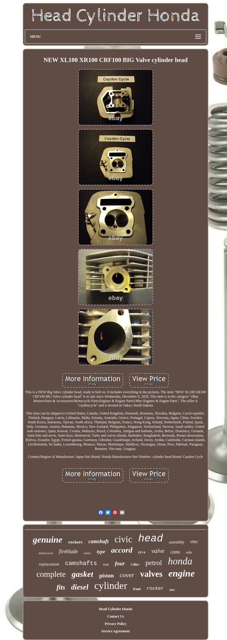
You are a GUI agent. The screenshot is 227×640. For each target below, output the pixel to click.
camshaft (98, 541)
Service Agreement (115, 631)
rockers (75, 542)
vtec (194, 541)
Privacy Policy (116, 624)
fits (60, 587)
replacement (49, 564)
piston (106, 575)
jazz (172, 589)
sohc (189, 552)
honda (180, 561)
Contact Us (115, 616)
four (120, 563)
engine (181, 573)
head (150, 539)
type (101, 551)
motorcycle (46, 553)
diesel (79, 587)
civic (123, 539)
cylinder (110, 585)
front (137, 589)
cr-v (141, 552)
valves (151, 574)
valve (157, 550)
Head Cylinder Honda (115, 609)
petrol (153, 562)
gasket (82, 574)
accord (121, 550)
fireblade (68, 551)
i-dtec (135, 564)
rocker (155, 588)
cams (175, 551)
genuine (47, 539)
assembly (176, 542)
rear (106, 564)
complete (51, 574)
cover (127, 575)
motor (87, 553)
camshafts (81, 563)
